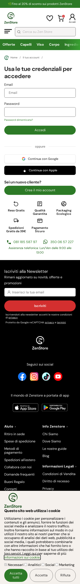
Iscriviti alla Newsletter (40, 277)
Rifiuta (65, 575)
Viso (40, 44)
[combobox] (45, 31)
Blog (45, 456)
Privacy (48, 488)
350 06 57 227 (62, 242)
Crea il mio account (40, 190)
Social (48, 565)
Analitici (33, 565)
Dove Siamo (51, 441)
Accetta (41, 575)
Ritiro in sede (14, 434)
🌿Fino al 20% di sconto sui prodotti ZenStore (40, 4)
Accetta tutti (16, 575)
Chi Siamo (50, 434)
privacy (13, 317)
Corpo (54, 44)
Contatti (10, 489)
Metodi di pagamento (13, 450)
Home (10, 57)
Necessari (14, 565)
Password (40, 111)
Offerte (9, 44)
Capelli (26, 44)
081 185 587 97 (25, 242)
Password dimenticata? (18, 120)
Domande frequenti (19, 474)
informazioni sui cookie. (22, 557)
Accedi (40, 130)
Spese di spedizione (19, 441)
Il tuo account (31, 57)
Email (40, 90)
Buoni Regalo (14, 482)
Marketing (64, 565)
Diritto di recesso (55, 481)
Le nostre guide (54, 448)
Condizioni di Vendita (59, 474)
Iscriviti (40, 306)
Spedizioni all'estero (19, 460)
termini (61, 322)
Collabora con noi (18, 467)
